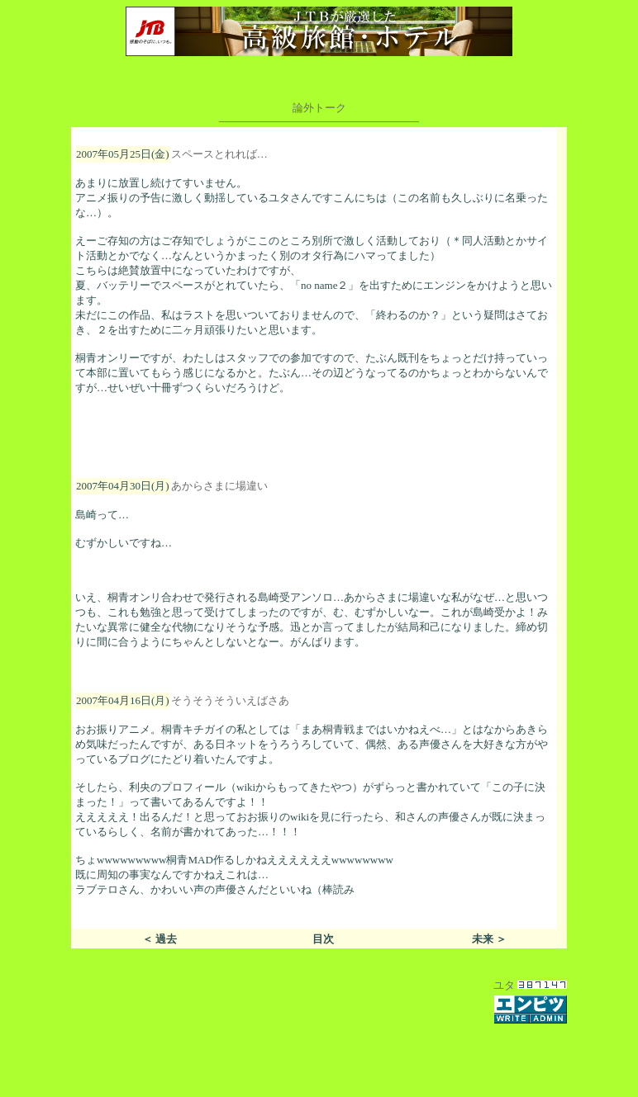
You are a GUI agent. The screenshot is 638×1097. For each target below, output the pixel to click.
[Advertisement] (319, 1051)
